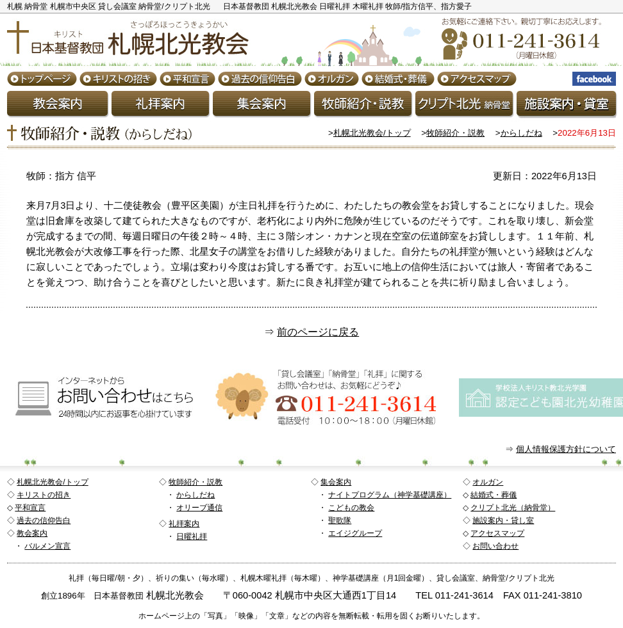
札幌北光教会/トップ (372, 133)
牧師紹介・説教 (455, 133)
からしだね (521, 133)
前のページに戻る (318, 331)
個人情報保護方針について (566, 449)
